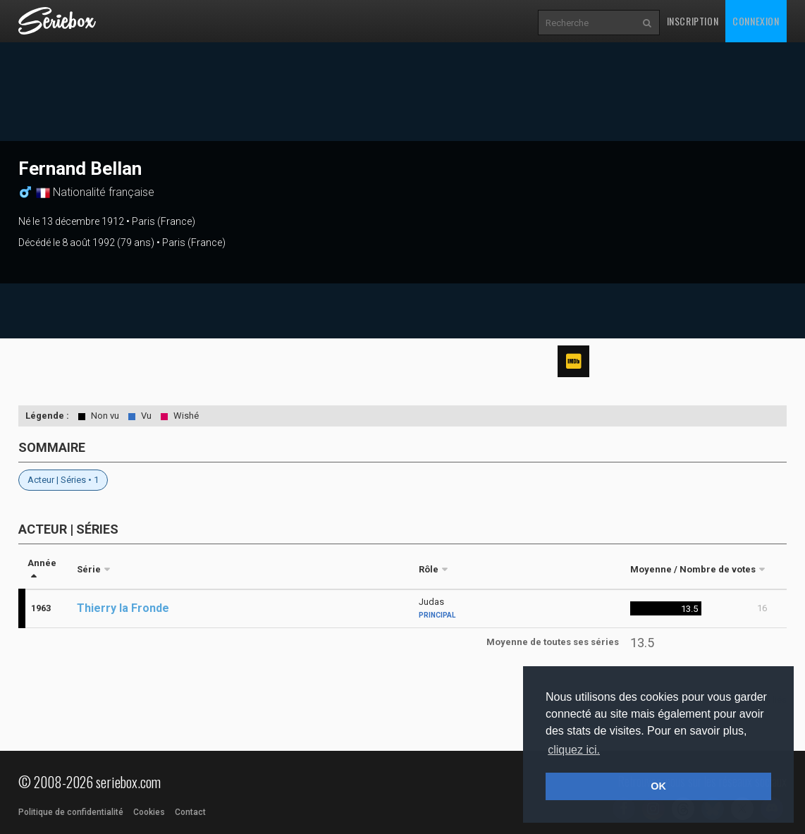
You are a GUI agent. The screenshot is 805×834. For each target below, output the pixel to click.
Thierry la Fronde (123, 608)
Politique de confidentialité (70, 812)
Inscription (693, 20)
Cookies (149, 812)
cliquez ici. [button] (574, 750)
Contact (190, 812)
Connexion (755, 20)
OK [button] (658, 786)
